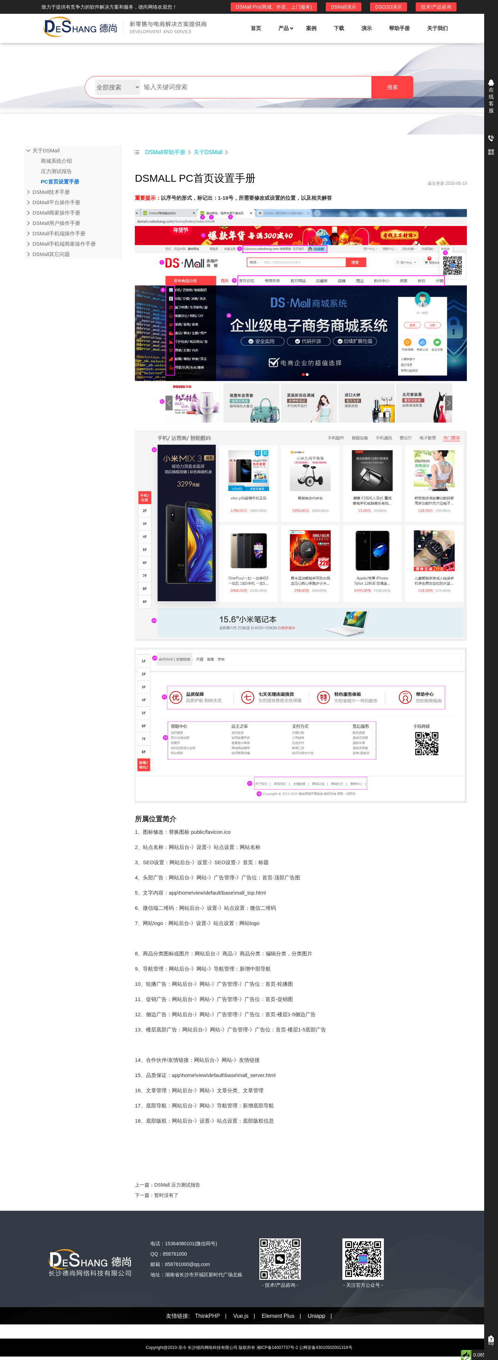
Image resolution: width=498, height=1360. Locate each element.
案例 (311, 28)
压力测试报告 (52, 171)
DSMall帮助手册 (165, 152)
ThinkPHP (207, 1316)
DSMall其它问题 (51, 254)
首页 (256, 28)
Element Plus (278, 1316)
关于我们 (437, 28)
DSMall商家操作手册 (56, 213)
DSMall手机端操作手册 (59, 233)
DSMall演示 (343, 7)
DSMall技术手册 (51, 192)
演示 (366, 28)
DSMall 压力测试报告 (177, 1185)
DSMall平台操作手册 (56, 202)
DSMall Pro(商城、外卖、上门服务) (274, 7)
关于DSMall (46, 150)
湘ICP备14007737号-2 (277, 1347)
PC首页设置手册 (56, 182)
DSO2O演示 (388, 7)
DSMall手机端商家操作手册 (64, 244)
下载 (339, 28)
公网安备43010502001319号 (325, 1347)
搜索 (392, 87)
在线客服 (491, 100)
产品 (285, 28)
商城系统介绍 (52, 161)
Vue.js (240, 1316)
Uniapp (316, 1316)
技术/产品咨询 (436, 7)
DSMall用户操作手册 (56, 223)
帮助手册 (399, 28)
